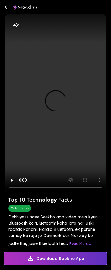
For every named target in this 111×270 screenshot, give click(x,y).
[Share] (15, 25)
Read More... (80, 243)
